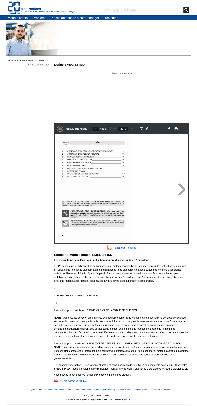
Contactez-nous (124, 389)
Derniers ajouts (99, 389)
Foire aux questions (62, 389)
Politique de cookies (161, 389)
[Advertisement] (121, 96)
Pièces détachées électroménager (75, 18)
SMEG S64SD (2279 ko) (73, 381)
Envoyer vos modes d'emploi (39, 389)
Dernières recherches (81, 389)
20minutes (110, 18)
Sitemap (111, 389)
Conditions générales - (143, 389)
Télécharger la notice (124, 247)
